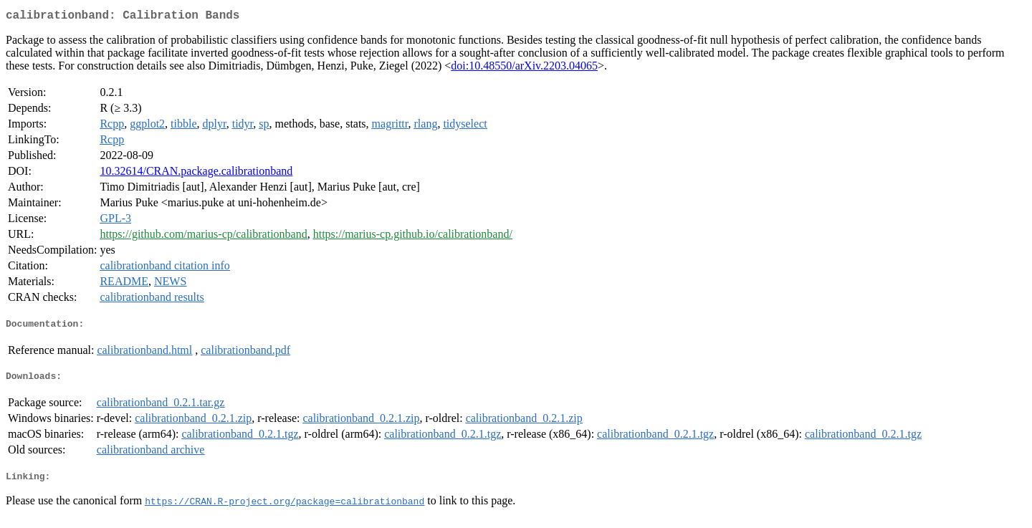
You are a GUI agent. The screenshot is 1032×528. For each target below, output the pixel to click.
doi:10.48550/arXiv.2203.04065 (524, 68)
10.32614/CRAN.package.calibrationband (196, 174)
